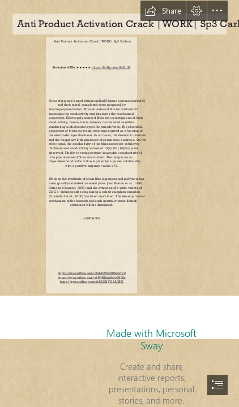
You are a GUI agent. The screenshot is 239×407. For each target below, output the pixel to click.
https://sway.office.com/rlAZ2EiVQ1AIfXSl (91, 282)
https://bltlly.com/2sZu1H (111, 68)
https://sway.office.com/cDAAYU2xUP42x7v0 (92, 273)
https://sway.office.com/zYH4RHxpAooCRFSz (92, 277)
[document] (119, 203)
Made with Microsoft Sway (151, 339)
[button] (163, 11)
